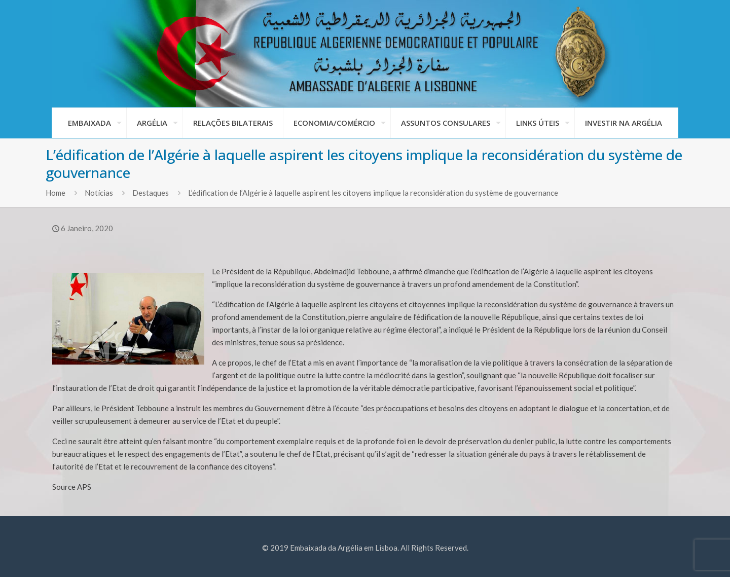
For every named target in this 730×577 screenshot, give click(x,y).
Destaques (150, 192)
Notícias (99, 192)
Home (55, 192)
